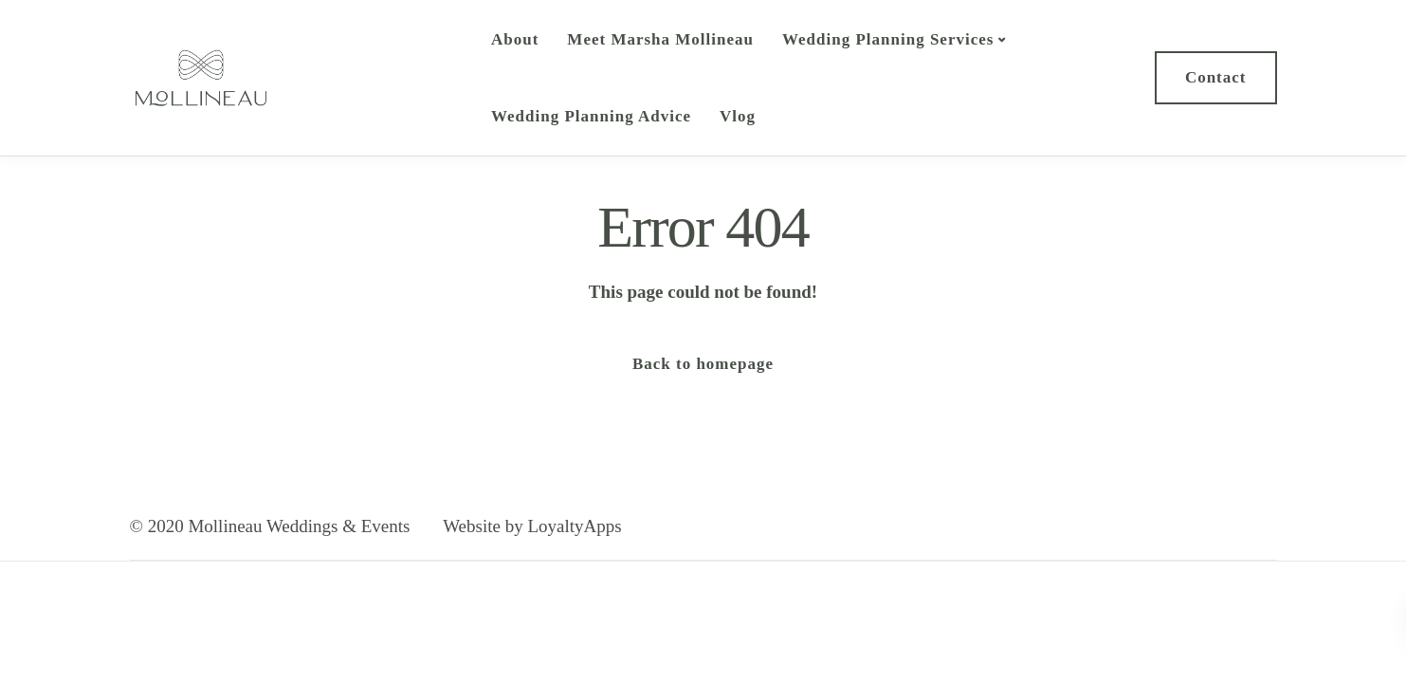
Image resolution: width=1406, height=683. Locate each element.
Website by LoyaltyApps (532, 526)
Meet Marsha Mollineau (660, 39)
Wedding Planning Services (888, 39)
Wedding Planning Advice (591, 116)
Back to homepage (703, 364)
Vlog (738, 116)
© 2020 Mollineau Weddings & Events (270, 526)
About (515, 39)
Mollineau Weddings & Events (353, 77)
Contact (1216, 77)
